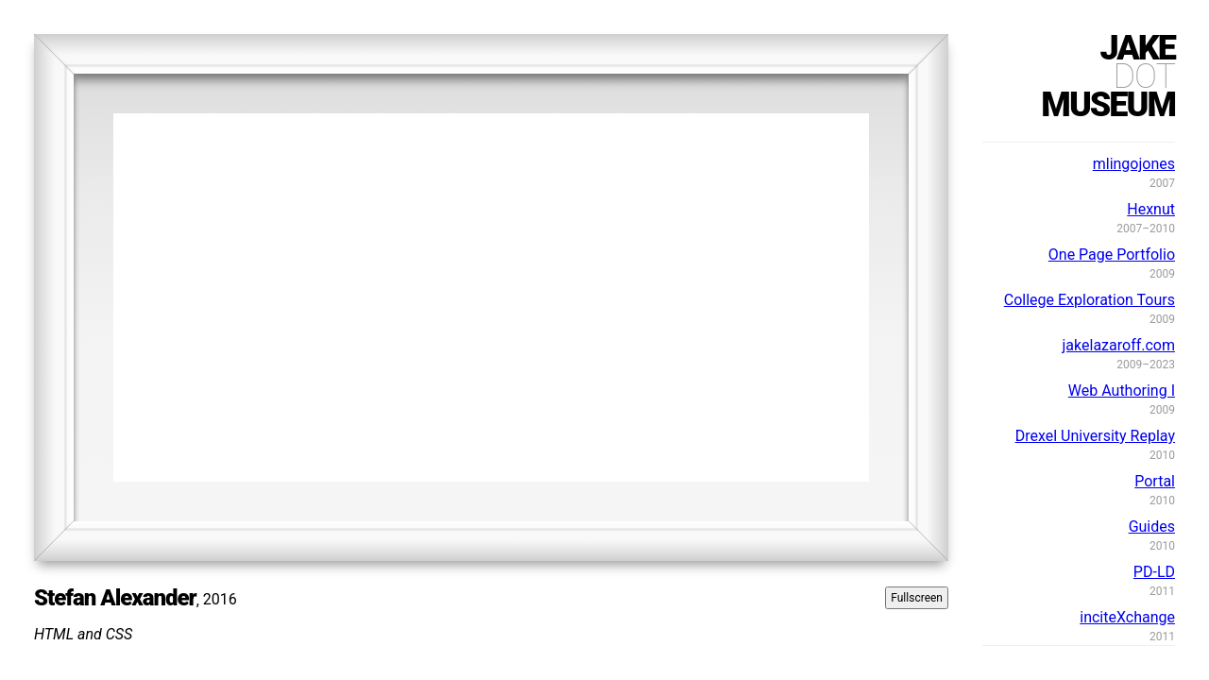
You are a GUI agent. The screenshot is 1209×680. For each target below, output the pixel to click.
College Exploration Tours (1089, 300)
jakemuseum (1108, 76)
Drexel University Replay (1095, 436)
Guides (1152, 527)
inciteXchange (1127, 617)
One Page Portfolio (1111, 255)
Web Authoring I (1121, 391)
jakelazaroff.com (1119, 345)
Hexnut (1151, 209)
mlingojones (1134, 164)
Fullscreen (917, 597)
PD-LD (1154, 572)
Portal (1154, 481)
